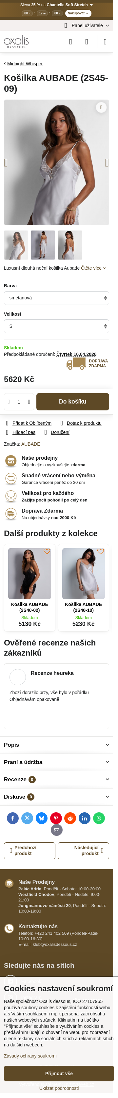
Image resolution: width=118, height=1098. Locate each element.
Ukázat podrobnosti (59, 1088)
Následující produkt (89, 850)
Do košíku (73, 401)
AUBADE (30, 444)
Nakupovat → (78, 13)
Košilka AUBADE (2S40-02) (29, 607)
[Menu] (105, 41)
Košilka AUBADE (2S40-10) (83, 607)
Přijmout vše (59, 1073)
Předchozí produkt (23, 850)
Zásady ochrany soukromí (30, 1055)
